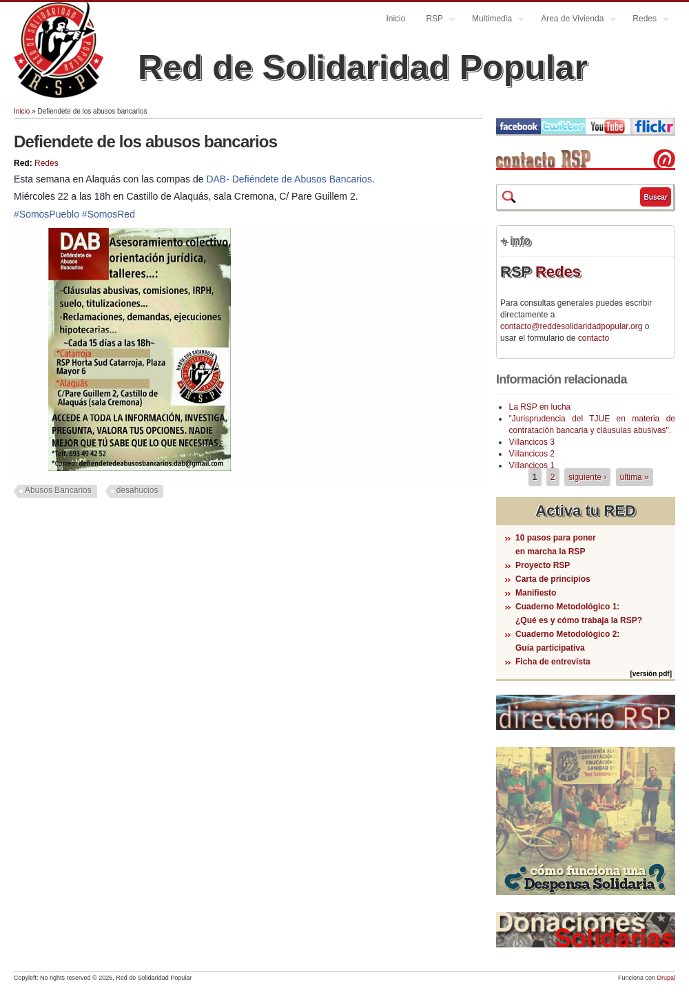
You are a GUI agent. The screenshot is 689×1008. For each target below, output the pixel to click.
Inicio (395, 18)
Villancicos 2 (531, 454)
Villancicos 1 (531, 465)
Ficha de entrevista (552, 661)
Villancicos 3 (531, 442)
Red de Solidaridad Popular (363, 67)
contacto (593, 338)
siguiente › (587, 477)
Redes (645, 20)
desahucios (137, 490)
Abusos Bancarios (58, 490)
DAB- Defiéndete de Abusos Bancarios (288, 179)
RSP (435, 20)
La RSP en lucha (539, 407)
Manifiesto (535, 593)
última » (634, 477)
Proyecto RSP (542, 565)
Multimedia (493, 20)
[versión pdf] (651, 674)
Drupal (666, 977)
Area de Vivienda (573, 20)
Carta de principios (552, 579)
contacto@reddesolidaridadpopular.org (571, 326)
